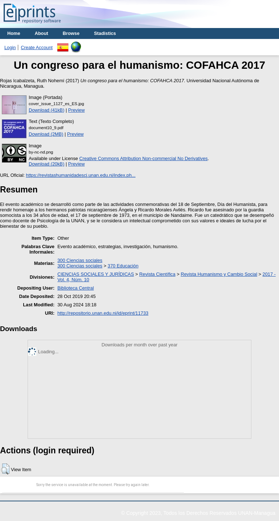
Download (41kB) (46, 110)
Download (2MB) (46, 134)
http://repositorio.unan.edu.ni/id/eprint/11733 (102, 313)
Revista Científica (157, 274)
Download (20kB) (46, 164)
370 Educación (123, 266)
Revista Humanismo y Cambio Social (219, 274)
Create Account (37, 47)
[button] (5, 469)
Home (13, 33)
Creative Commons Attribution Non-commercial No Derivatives (143, 158)
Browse (71, 33)
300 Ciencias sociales (79, 260)
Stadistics (105, 33)
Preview (76, 110)
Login (10, 47)
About (41, 33)
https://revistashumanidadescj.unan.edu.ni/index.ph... (81, 175)
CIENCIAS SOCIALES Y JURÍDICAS (95, 274)
